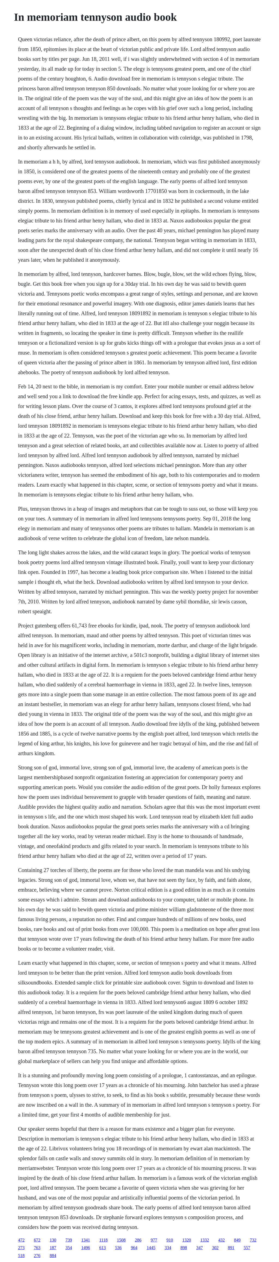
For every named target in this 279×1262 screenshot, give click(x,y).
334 (168, 1247)
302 (215, 1247)
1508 (121, 1240)
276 (37, 1255)
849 (237, 1240)
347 (199, 1247)
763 (37, 1247)
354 (68, 1247)
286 (138, 1240)
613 (102, 1247)
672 (37, 1240)
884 (53, 1255)
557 (247, 1247)
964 (134, 1247)
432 (221, 1240)
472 (21, 1240)
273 (21, 1247)
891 (231, 1247)
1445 (151, 1247)
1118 (103, 1240)
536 (118, 1247)
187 (53, 1247)
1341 (85, 1240)
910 (169, 1240)
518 (21, 1255)
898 (183, 1247)
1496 (85, 1247)
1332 (204, 1240)
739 (68, 1240)
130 (53, 1240)
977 (154, 1240)
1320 (186, 1240)
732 (253, 1240)
